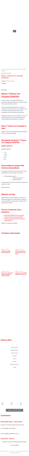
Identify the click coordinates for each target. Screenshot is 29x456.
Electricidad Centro (5, 451)
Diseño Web (12, 453)
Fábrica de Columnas (14, 364)
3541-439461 (13, 428)
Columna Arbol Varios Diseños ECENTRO (13, 217)
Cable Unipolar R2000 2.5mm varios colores (14, 216)
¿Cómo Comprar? (14, 347)
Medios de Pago (14, 353)
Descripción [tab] (4, 90)
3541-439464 (15, 445)
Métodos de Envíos (14, 350)
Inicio (2, 70)
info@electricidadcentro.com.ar (11, 433)
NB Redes (18, 453)
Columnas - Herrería (9, 70)
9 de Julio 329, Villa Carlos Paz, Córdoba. (14, 425)
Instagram (15, 224)
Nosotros (14, 361)
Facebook (9, 224)
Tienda (14, 367)
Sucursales (14, 355)
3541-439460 (6, 428)
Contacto (14, 358)
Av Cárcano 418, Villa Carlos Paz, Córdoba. (17, 441)
